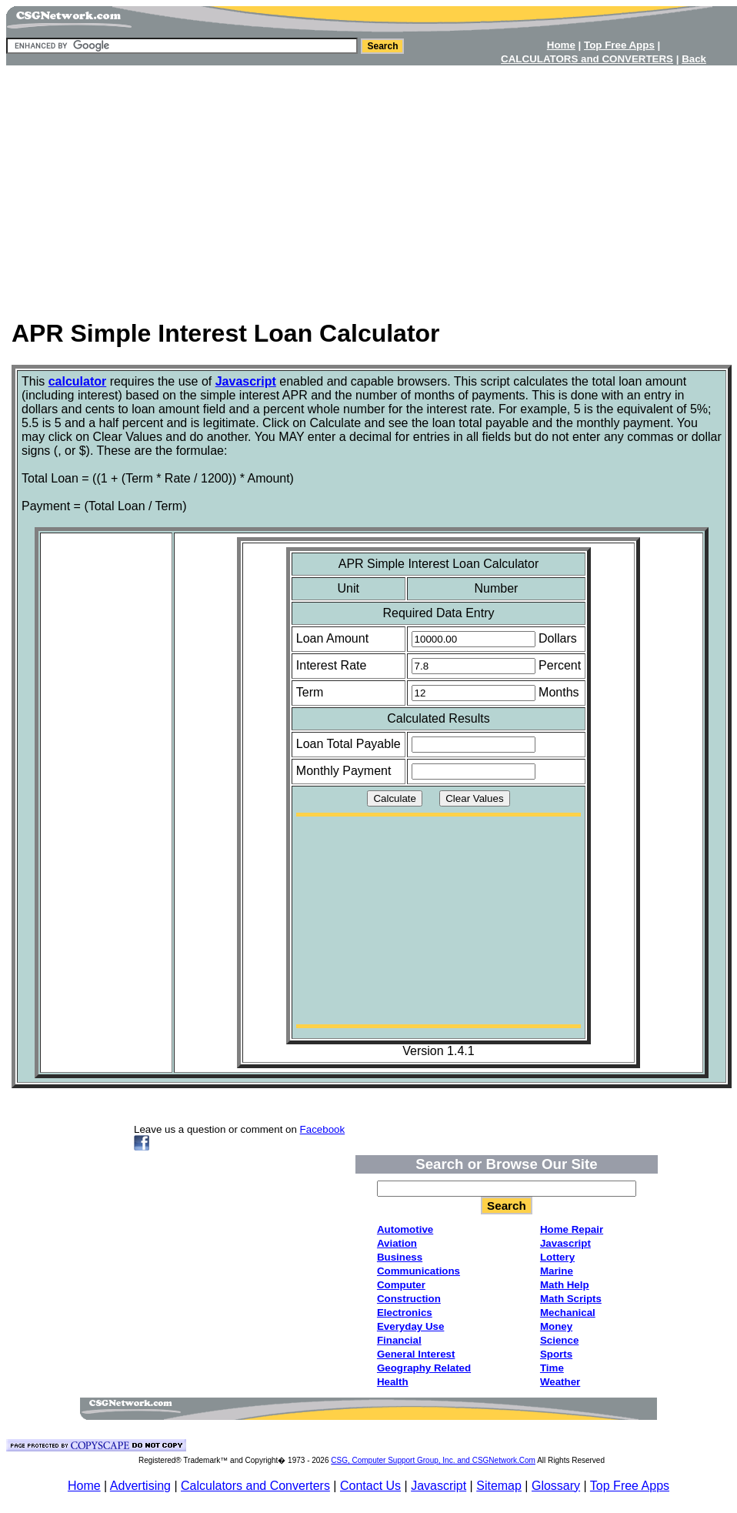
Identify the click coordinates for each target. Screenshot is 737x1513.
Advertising (140, 1485)
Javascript (438, 1485)
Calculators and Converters (255, 1485)
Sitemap (499, 1485)
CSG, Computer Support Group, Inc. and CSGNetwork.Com (433, 1460)
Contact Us (370, 1485)
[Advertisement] (368, 187)
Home (84, 1485)
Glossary (556, 1485)
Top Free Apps (629, 1485)
